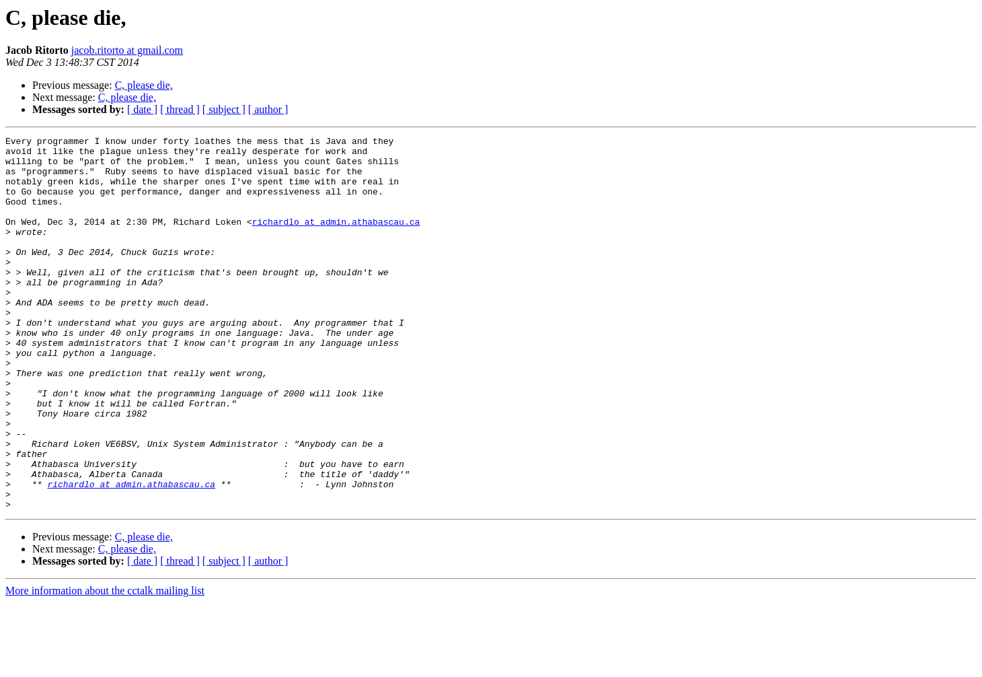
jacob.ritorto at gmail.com (127, 50)
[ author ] (268, 109)
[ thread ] (180, 109)
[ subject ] (223, 109)
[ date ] (142, 109)
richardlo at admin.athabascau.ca (336, 240)
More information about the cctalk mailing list (104, 665)
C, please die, (144, 85)
